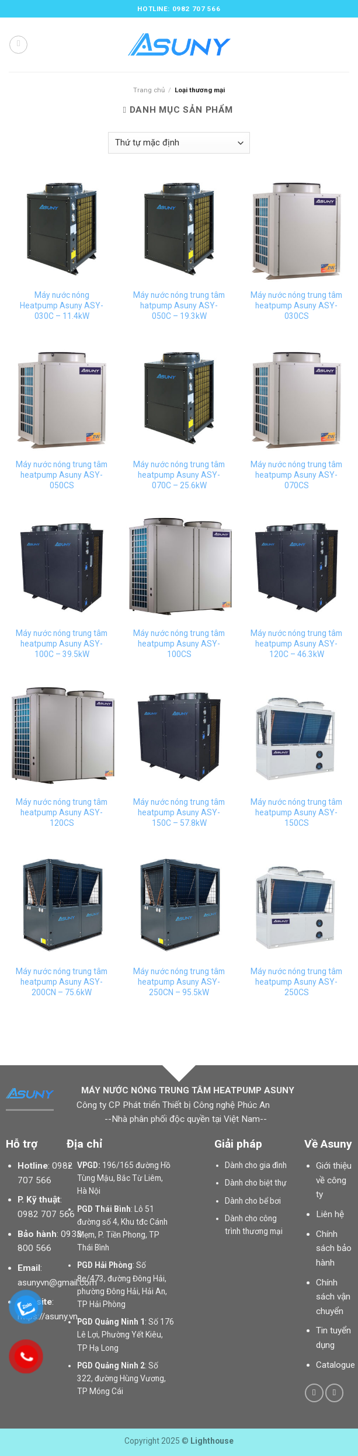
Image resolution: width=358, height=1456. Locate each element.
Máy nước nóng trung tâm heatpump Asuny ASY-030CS (296, 305)
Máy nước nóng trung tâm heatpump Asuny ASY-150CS (296, 812)
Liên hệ (330, 1214)
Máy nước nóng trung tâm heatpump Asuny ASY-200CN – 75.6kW (61, 982)
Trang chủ (149, 90)
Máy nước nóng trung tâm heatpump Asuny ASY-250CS (296, 982)
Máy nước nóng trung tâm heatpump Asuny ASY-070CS (296, 475)
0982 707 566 (46, 1214)
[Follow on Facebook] (314, 1393)
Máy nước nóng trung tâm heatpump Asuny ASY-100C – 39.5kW (61, 643)
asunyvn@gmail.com (57, 1282)
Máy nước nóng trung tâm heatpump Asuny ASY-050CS (61, 475)
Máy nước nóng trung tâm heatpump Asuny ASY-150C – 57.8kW (179, 812)
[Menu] (18, 45)
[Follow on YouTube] (334, 1393)
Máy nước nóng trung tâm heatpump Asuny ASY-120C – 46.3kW (296, 643)
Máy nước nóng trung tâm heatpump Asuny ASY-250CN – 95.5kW (179, 982)
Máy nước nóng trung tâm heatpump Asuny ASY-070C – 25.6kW (179, 475)
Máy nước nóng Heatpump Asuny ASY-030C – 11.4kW (61, 305)
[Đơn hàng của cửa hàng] (179, 143)
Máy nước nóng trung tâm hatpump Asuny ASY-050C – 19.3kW (179, 305)
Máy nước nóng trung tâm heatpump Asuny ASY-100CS (179, 643)
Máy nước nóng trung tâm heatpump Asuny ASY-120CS (61, 812)
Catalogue (335, 1365)
